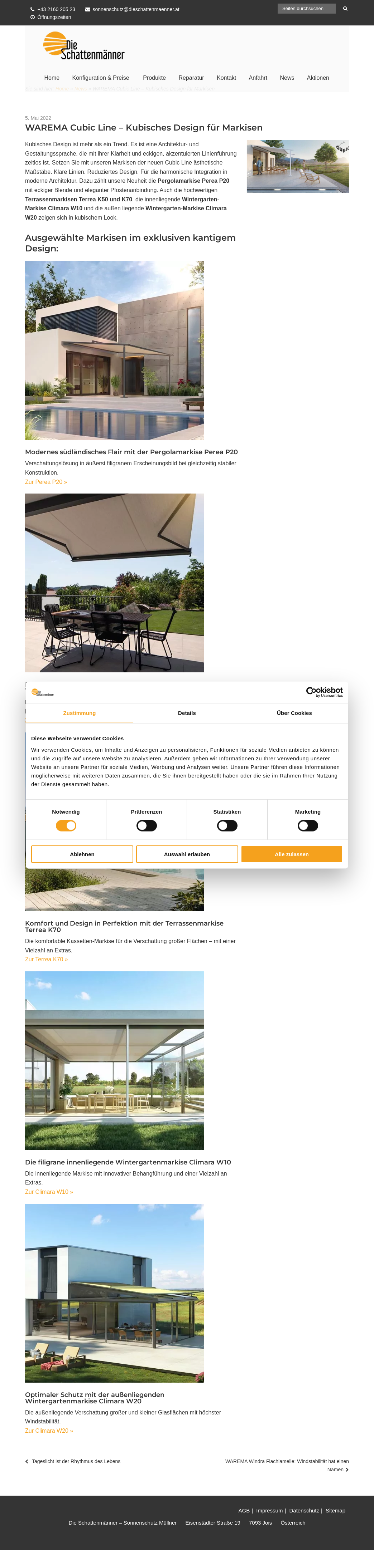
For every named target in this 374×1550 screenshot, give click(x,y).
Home (52, 78)
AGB (244, 1510)
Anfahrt (258, 78)
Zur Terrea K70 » (46, 959)
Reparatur (191, 78)
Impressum (269, 1510)
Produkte (154, 78)
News (287, 78)
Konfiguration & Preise (100, 78)
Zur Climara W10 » (49, 1192)
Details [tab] (187, 713)
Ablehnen (82, 854)
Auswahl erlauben (187, 854)
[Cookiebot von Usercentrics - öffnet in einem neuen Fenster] (311, 692)
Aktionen (318, 78)
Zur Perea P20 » (46, 482)
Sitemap (335, 1510)
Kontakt (226, 78)
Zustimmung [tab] (79, 713)
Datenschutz (304, 1510)
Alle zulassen (292, 854)
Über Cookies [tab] (294, 713)
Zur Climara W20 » (49, 1431)
